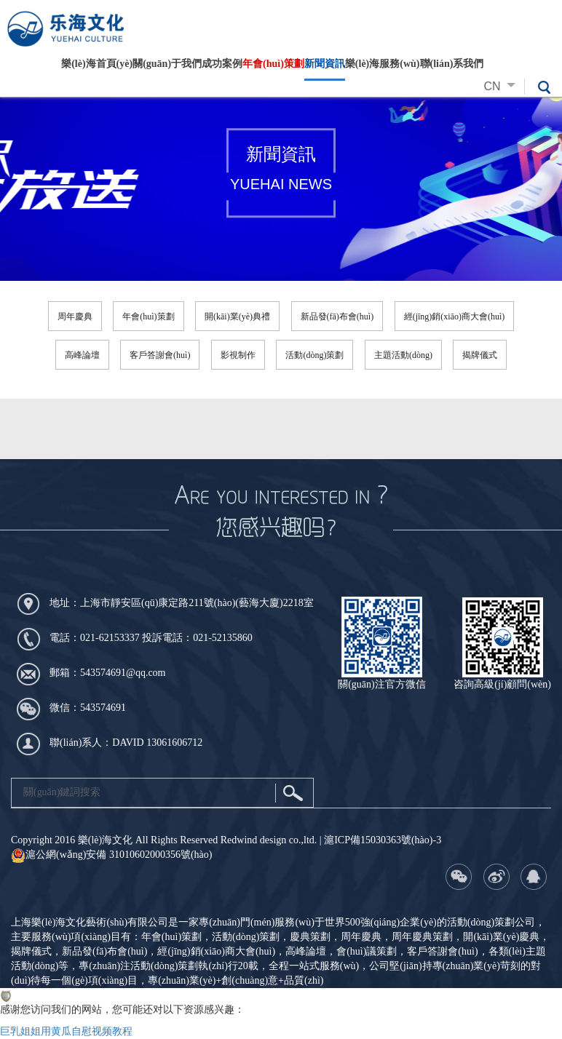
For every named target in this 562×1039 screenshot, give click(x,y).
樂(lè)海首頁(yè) (96, 63)
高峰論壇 (82, 355)
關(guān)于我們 (167, 63)
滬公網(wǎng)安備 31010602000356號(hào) (111, 854)
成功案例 (222, 63)
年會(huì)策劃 (273, 63)
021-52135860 (223, 637)
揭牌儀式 (479, 355)
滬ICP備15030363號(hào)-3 (382, 840)
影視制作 (238, 355)
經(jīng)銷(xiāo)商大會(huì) (454, 316)
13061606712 (174, 742)
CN (503, 86)
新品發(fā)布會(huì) (337, 316)
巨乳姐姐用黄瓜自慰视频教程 (66, 1031)
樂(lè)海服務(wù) (382, 63)
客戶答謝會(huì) (160, 355)
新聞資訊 (324, 63)
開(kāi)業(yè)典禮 (237, 316)
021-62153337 (110, 637)
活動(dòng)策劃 (314, 355)
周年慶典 (75, 316)
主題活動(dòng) (403, 355)
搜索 (292, 793)
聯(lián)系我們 (452, 63)
